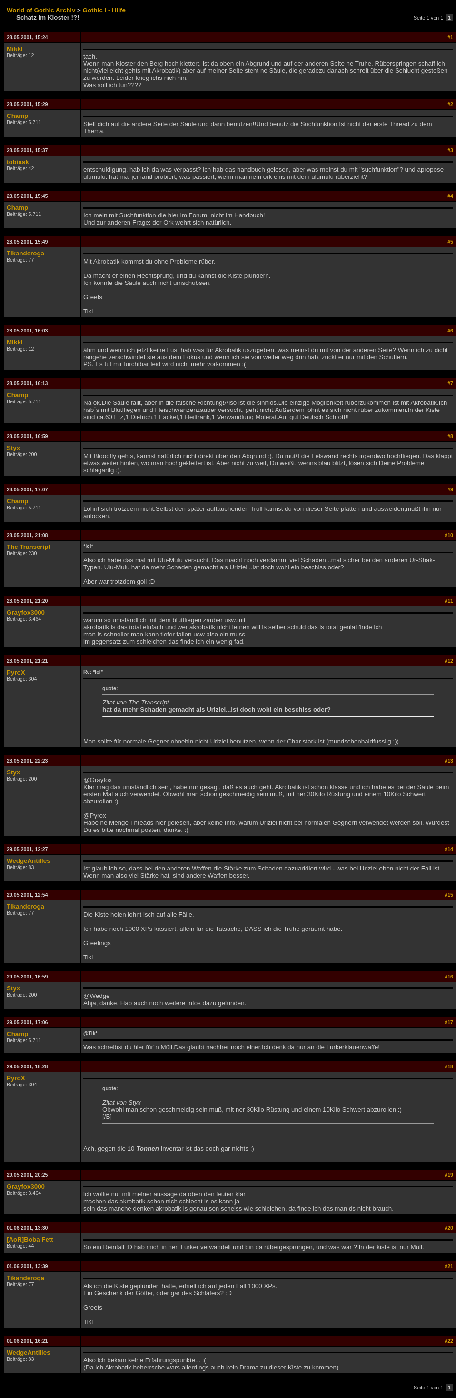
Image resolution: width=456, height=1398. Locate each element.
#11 (449, 601)
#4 (450, 196)
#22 (449, 1341)
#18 (449, 1066)
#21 (449, 1266)
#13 (449, 760)
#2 (450, 104)
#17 (449, 1022)
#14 (449, 849)
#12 (449, 661)
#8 (450, 436)
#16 (449, 976)
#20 (449, 1228)
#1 (450, 37)
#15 (449, 895)
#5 (450, 241)
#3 (450, 150)
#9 (450, 489)
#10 (449, 535)
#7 (450, 383)
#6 (450, 330)
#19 (449, 1175)
